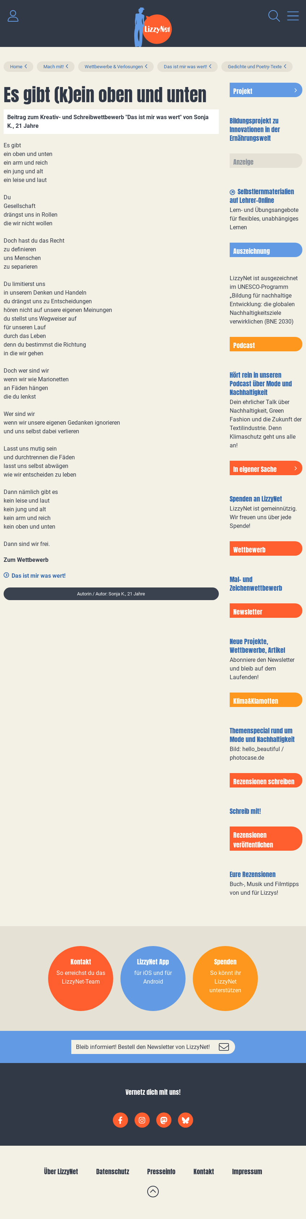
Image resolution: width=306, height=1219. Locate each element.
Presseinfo (161, 1171)
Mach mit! (53, 66)
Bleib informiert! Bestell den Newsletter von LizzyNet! (143, 1047)
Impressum (247, 1171)
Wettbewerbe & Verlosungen (114, 66)
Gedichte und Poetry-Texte (255, 66)
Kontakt (204, 1171)
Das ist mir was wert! (185, 66)
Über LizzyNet (61, 1171)
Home (16, 66)
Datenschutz (112, 1171)
